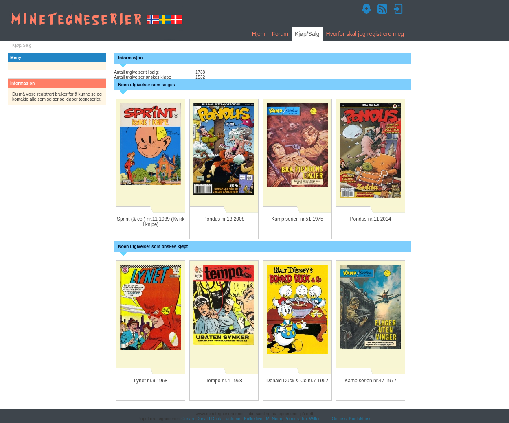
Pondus (291, 418)
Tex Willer (310, 418)
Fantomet (233, 418)
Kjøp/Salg (307, 34)
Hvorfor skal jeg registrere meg (365, 34)
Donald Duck (208, 418)
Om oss (339, 418)
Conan (187, 418)
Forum (280, 34)
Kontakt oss (360, 418)
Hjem (258, 34)
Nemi (277, 418)
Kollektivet (253, 418)
